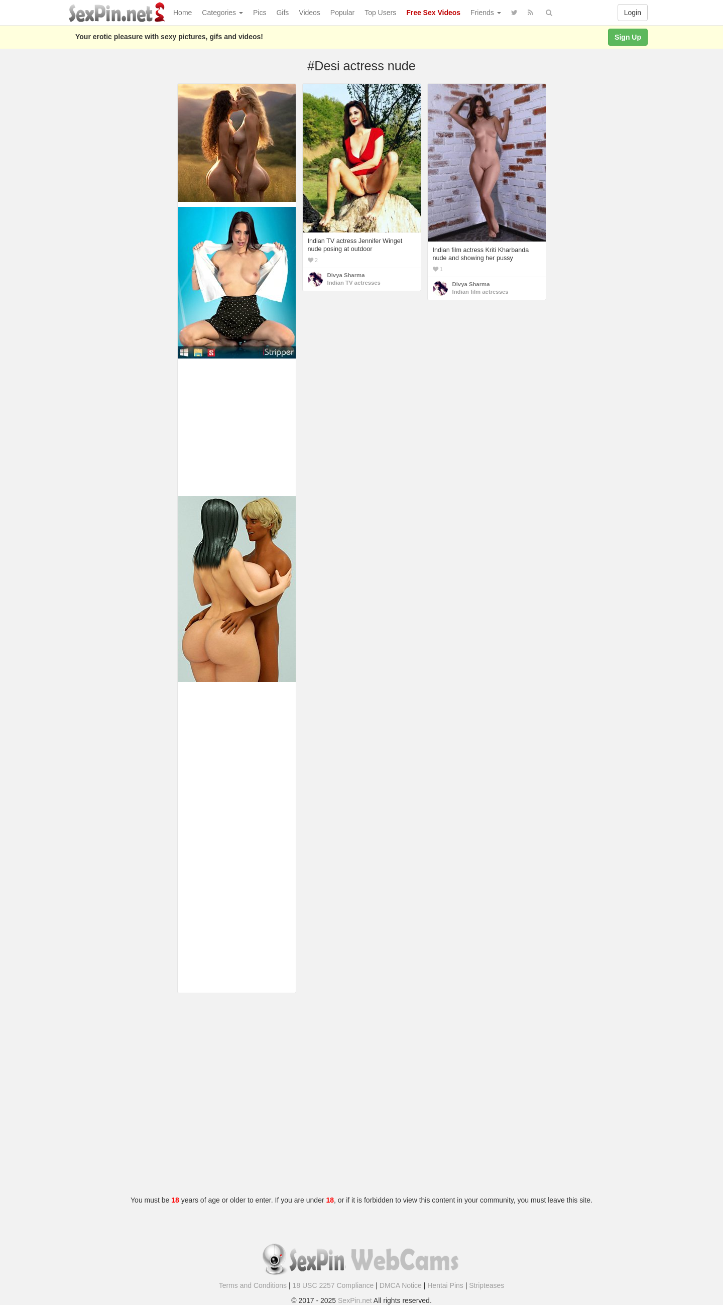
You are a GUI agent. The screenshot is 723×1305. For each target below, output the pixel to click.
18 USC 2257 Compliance (333, 1285)
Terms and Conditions (253, 1285)
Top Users (380, 13)
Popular (342, 13)
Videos (309, 13)
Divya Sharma (346, 275)
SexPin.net (355, 1300)
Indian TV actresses (354, 283)
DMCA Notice (401, 1285)
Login (632, 13)
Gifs (282, 13)
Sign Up (628, 37)
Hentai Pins (445, 1285)
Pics (259, 13)
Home (182, 13)
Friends (485, 13)
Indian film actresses (480, 292)
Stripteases (486, 1285)
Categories (222, 13)
